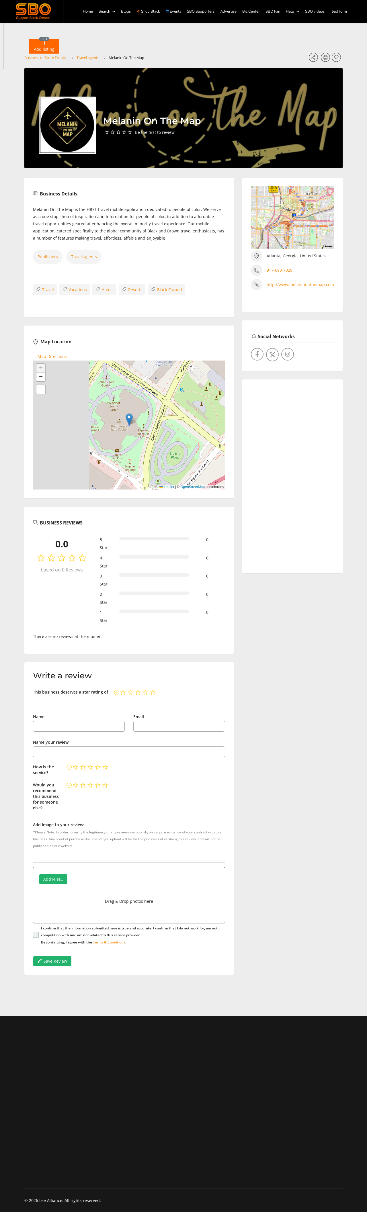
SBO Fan (273, 11)
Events (173, 11)
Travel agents (84, 256)
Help (290, 11)
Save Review (52, 961)
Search (104, 11)
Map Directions (52, 356)
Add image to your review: (58, 824)
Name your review (51, 742)
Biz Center (251, 11)
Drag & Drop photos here (129, 901)
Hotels (104, 289)
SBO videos (315, 11)
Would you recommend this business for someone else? (46, 796)
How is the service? (43, 769)
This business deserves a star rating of (70, 692)
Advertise (228, 11)
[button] (44, 46)
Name (38, 716)
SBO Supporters (200, 11)
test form (339, 11)
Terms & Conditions (109, 942)
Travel (45, 289)
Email (138, 716)
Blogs (126, 11)
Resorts (132, 289)
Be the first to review (155, 132)
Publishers (48, 256)
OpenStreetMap (192, 487)
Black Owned (166, 289)
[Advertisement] (292, 474)
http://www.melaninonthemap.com (300, 284)
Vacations (74, 289)
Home (88, 11)
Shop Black (148, 11)
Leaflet (166, 487)
